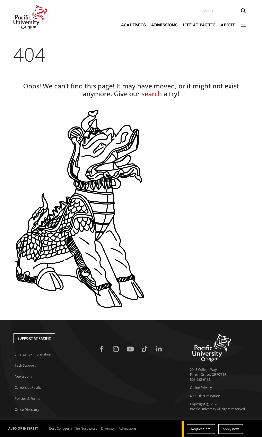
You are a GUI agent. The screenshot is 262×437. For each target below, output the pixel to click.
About (228, 24)
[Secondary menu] (243, 25)
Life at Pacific (199, 24)
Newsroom (23, 376)
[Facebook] (102, 349)
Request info (201, 429)
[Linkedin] (159, 349)
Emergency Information (33, 354)
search (151, 93)
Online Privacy (201, 387)
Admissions (164, 24)
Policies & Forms (27, 398)
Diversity (108, 428)
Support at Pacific (34, 338)
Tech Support (25, 365)
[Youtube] (131, 349)
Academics (133, 24)
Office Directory (27, 409)
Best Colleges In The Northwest (73, 428)
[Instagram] (116, 349)
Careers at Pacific (28, 387)
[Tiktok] (145, 349)
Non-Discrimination (205, 396)
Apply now (231, 429)
